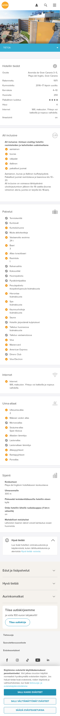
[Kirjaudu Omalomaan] (36, 5)
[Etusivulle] (5, 5)
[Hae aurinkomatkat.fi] (45, 5)
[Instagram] (17, 660)
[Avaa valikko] (54, 5)
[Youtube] (37, 660)
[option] (30, 27)
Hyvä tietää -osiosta (30, 551)
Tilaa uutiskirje (17, 622)
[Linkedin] (48, 660)
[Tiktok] (27, 660)
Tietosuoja (8, 635)
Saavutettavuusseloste (14, 643)
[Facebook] (7, 660)
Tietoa (7, 47)
